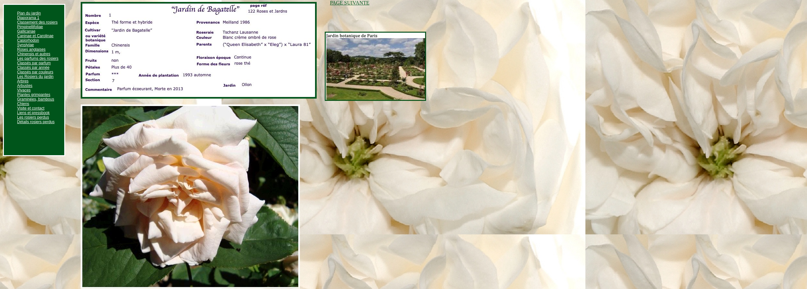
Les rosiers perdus (33, 117)
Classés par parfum (34, 63)
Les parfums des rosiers (37, 58)
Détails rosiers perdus (36, 122)
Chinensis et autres (33, 54)
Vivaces (24, 90)
